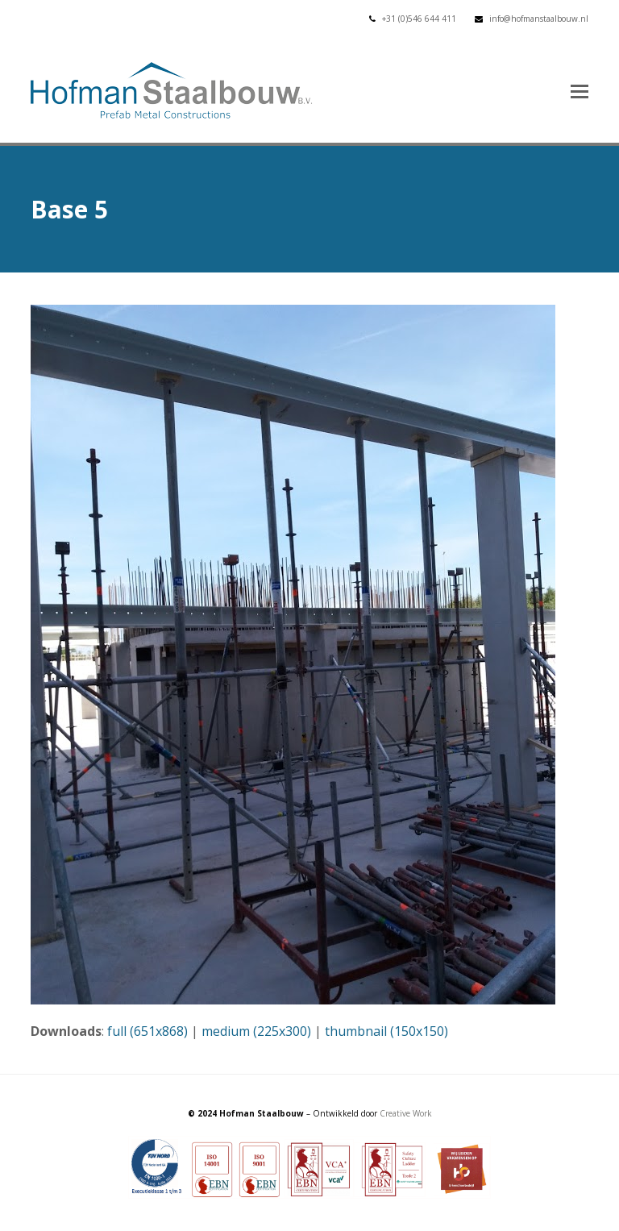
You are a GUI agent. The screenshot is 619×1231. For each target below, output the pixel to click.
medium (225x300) (256, 1031)
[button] (579, 90)
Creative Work (406, 1113)
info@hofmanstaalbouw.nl (538, 18)
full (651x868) (147, 1031)
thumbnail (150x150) (386, 1031)
